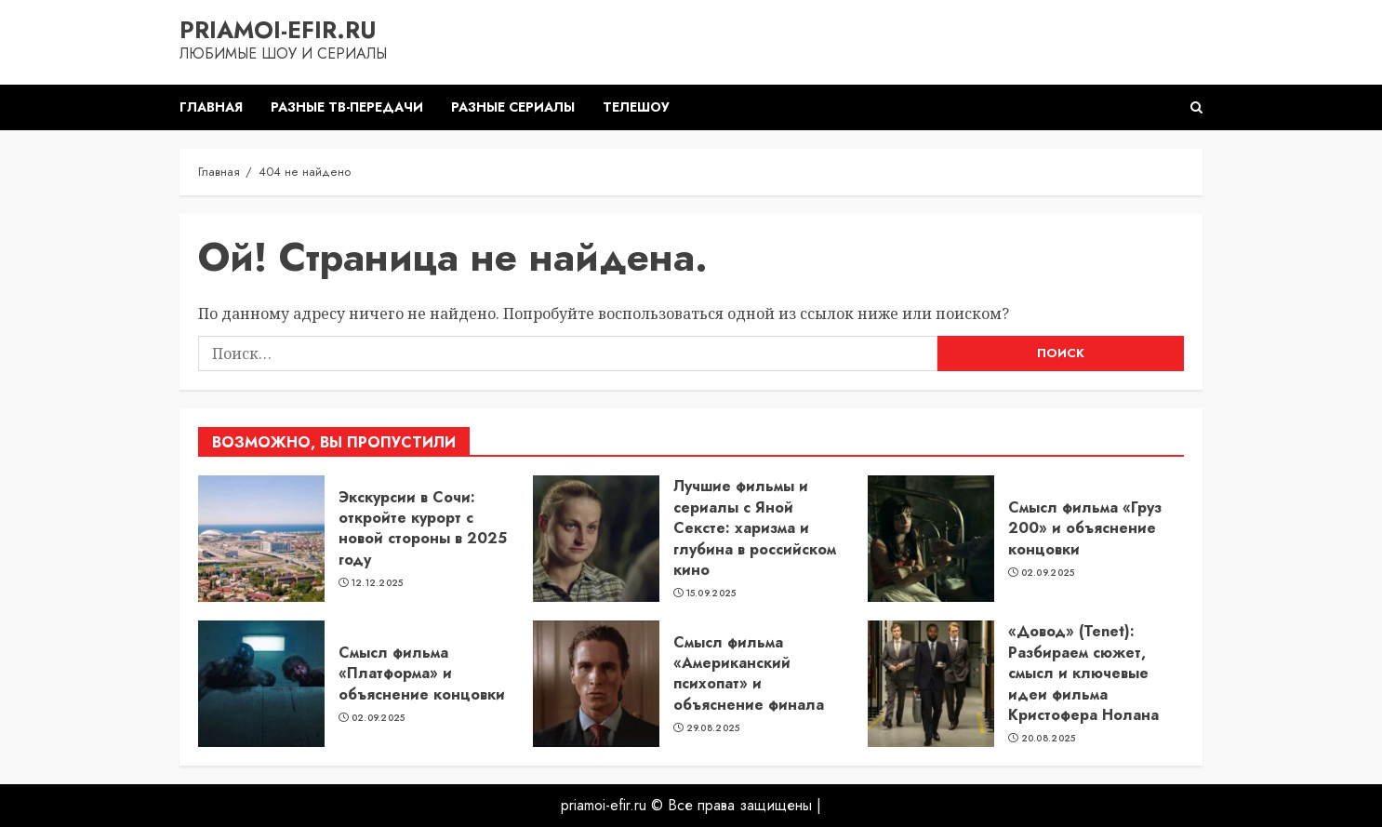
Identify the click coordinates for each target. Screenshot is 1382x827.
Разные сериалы (513, 107)
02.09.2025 (1048, 573)
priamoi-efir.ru (278, 30)
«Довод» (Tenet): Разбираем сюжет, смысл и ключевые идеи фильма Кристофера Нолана (1083, 673)
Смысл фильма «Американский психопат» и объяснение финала (748, 673)
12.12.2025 (378, 583)
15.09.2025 (711, 593)
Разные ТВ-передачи (347, 107)
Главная (211, 107)
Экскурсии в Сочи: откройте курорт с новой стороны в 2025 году (423, 528)
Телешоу (636, 107)
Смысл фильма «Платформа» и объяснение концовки (422, 673)
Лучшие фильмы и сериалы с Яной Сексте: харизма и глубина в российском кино (754, 527)
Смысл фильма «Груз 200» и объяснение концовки (1085, 528)
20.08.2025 (1048, 738)
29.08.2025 (713, 728)
